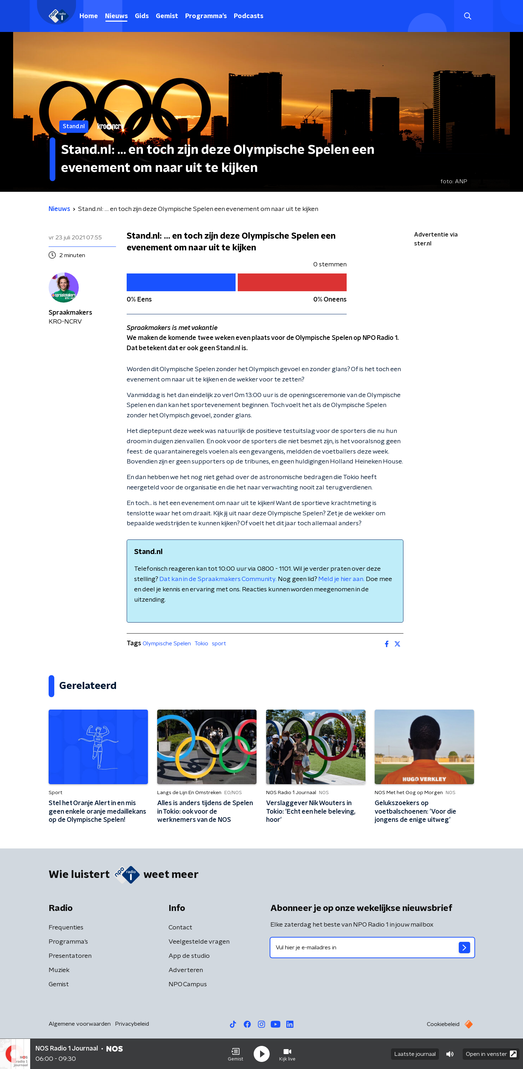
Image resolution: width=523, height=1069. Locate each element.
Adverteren (186, 970)
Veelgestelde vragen (199, 942)
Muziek (59, 970)
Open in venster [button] (491, 1054)
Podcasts (248, 16)
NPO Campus (188, 984)
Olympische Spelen (167, 643)
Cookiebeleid (443, 1024)
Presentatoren (70, 956)
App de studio (189, 956)
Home (88, 16)
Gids (142, 16)
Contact (180, 927)
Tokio (201, 643)
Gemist (167, 16)
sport (219, 643)
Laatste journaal (415, 1054)
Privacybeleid (132, 1024)
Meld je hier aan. (341, 579)
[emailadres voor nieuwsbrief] (372, 947)
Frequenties (66, 927)
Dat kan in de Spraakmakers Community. (217, 579)
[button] (235, 1054)
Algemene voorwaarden (80, 1024)
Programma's (206, 16)
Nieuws (116, 16)
